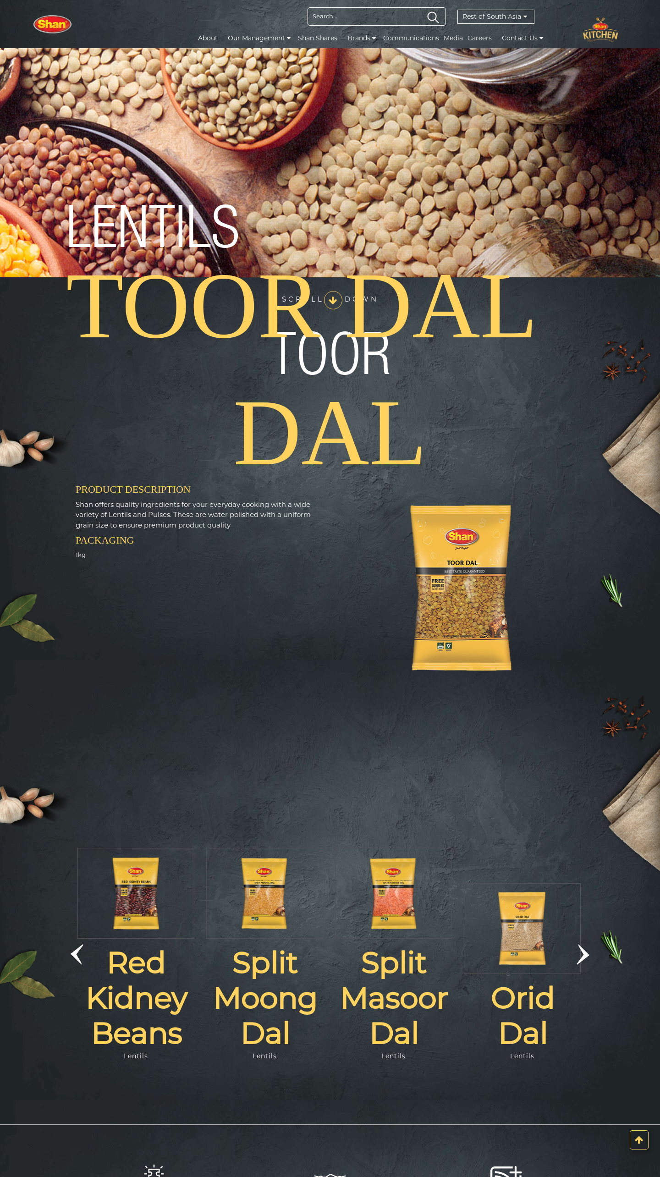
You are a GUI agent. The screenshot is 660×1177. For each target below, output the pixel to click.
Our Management (259, 38)
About (208, 38)
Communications (411, 38)
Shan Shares (317, 38)
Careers (480, 38)
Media (453, 38)
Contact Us (522, 38)
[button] (76, 954)
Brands (361, 38)
